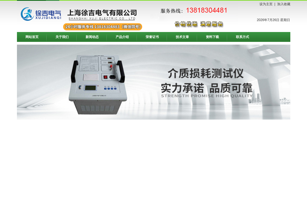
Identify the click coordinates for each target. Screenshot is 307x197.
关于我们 (62, 37)
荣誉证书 (152, 37)
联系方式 (242, 37)
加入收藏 (283, 4)
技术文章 (182, 37)
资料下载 (212, 37)
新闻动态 (92, 37)
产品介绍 (122, 37)
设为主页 (266, 4)
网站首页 (32, 37)
